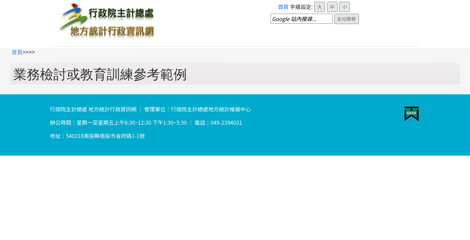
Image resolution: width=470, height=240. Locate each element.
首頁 (283, 7)
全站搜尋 (346, 18)
